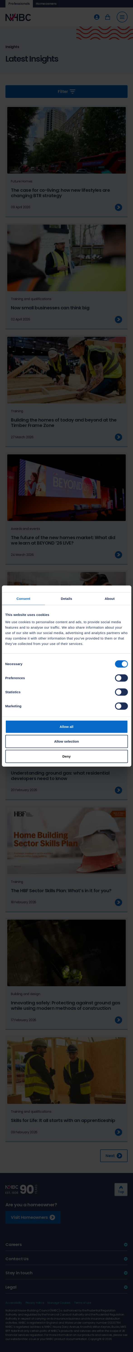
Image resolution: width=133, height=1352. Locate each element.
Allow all (66, 726)
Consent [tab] (23, 599)
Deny (66, 756)
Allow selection (66, 741)
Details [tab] (66, 599)
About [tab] (110, 599)
